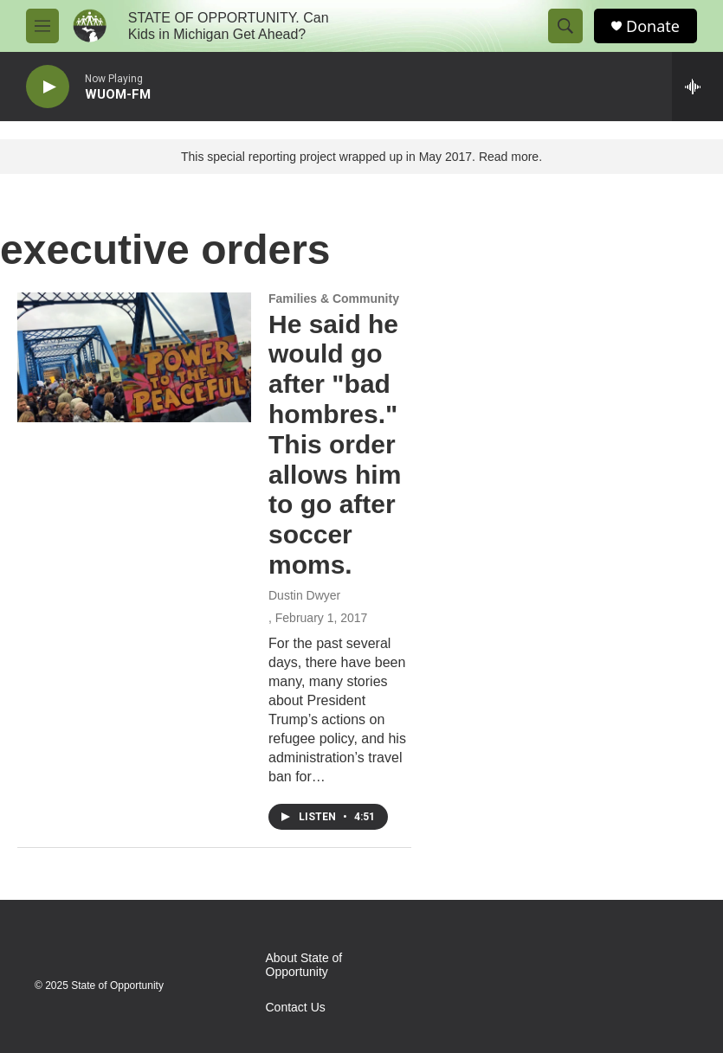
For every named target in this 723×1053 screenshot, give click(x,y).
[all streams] (697, 86)
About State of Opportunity (304, 965)
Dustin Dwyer (304, 595)
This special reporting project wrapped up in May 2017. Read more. (361, 157)
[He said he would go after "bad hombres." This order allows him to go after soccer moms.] (134, 357)
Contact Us (296, 1007)
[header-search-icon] (565, 26)
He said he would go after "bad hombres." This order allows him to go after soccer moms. (334, 444)
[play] (47, 87)
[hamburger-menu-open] (42, 26)
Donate (653, 26)
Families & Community (333, 298)
